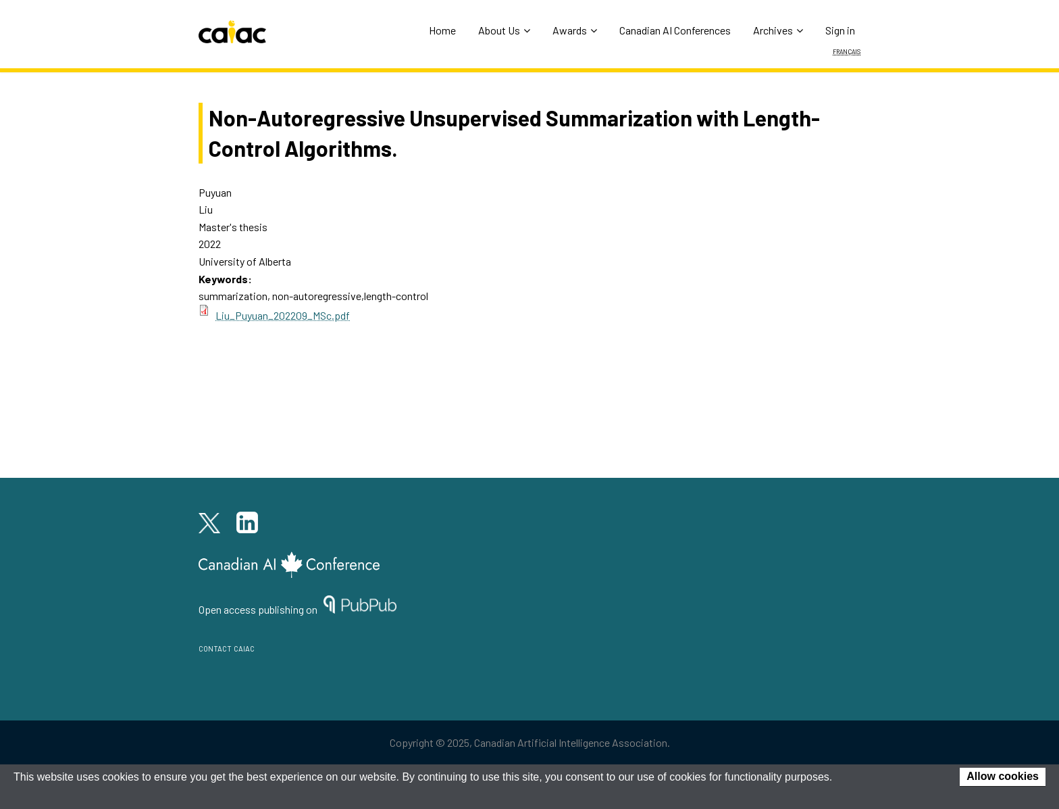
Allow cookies (1002, 776)
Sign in (840, 30)
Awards (574, 30)
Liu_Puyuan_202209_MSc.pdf (282, 315)
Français (846, 50)
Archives (778, 30)
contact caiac (227, 647)
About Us (504, 30)
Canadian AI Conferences (675, 30)
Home (442, 30)
